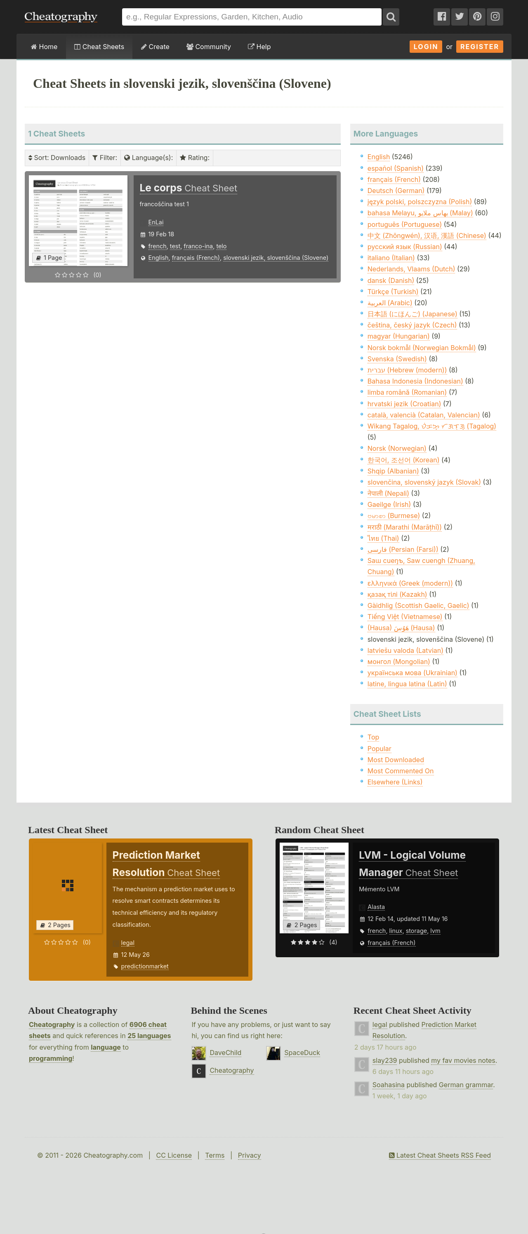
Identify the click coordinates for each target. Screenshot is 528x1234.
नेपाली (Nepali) (388, 493)
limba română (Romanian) (407, 392)
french (157, 246)
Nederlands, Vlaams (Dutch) (411, 269)
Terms (214, 1155)
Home (44, 46)
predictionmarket (145, 966)
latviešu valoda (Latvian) (405, 650)
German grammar (466, 1085)
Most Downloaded (396, 760)
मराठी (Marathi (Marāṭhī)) (405, 527)
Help (259, 46)
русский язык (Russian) (405, 247)
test (175, 246)
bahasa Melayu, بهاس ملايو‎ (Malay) (420, 213)
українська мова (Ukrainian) (412, 673)
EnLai (156, 222)
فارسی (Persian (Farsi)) (403, 549)
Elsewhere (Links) (395, 782)
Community (208, 46)
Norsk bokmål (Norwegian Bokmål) (422, 348)
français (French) (196, 257)
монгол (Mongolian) (399, 661)
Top (373, 737)
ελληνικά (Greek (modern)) (410, 583)
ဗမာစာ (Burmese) (394, 515)
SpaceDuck (302, 1052)
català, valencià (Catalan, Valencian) (424, 415)
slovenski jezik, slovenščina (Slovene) (275, 257)
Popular (379, 748)
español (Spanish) (396, 168)
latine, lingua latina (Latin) (407, 684)
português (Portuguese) (405, 224)
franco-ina (198, 246)
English (158, 257)
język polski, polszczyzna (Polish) (420, 202)
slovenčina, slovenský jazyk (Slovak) (424, 482)
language (106, 1047)
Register (479, 46)
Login (426, 46)
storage (416, 930)
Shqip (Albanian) (393, 471)
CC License (174, 1155)
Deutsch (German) (396, 190)
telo (221, 246)
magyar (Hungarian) (399, 336)
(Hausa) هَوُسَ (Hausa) (401, 628)
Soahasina (388, 1085)
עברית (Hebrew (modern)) (407, 370)
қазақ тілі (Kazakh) (397, 594)
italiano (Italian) (391, 258)
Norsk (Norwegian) (397, 448)
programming (50, 1058)
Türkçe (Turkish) (393, 291)
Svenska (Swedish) (397, 359)
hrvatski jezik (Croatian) (404, 404)
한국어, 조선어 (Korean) (404, 460)
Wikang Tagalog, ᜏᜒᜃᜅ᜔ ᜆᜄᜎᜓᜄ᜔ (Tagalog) (432, 426)
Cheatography (52, 1024)
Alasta (376, 906)
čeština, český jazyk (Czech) (412, 325)
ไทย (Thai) (383, 538)
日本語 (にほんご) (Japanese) (412, 314)
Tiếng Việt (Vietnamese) (405, 616)
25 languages (149, 1035)
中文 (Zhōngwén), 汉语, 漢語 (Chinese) (427, 235)
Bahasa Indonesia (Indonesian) (415, 381)
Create (155, 46)
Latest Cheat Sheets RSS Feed (440, 1155)
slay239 (384, 1060)
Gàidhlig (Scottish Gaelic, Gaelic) (418, 605)
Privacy (249, 1155)
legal (127, 942)
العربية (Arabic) (390, 303)
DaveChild (225, 1052)
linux (396, 930)
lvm (435, 930)
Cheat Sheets (99, 46)
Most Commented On (401, 771)
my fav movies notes (463, 1060)
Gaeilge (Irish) (389, 504)
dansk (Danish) (391, 280)
